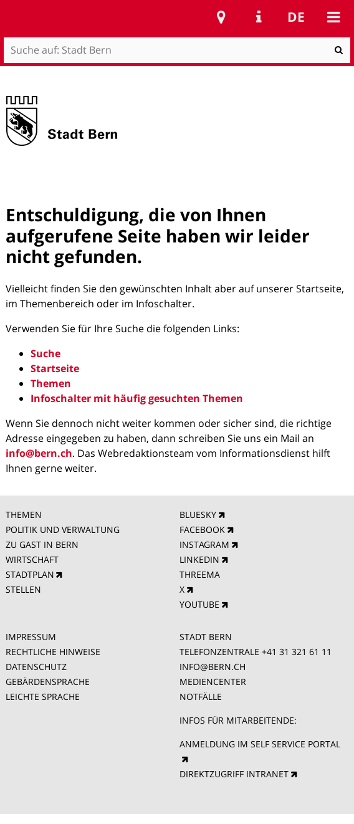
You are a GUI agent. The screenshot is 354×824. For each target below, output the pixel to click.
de (296, 17)
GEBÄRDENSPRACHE (48, 681)
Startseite (55, 368)
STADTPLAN (30, 574)
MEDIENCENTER (212, 681)
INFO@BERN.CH (212, 667)
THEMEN (24, 514)
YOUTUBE (199, 604)
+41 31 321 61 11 (297, 652)
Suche (45, 353)
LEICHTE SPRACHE (43, 696)
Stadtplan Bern (221, 17)
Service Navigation (258, 17)
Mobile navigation (333, 17)
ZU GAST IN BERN (42, 544)
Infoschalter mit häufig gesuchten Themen (137, 398)
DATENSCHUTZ (36, 667)
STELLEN (23, 589)
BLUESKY (197, 514)
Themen (51, 383)
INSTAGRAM (204, 544)
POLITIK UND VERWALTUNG (63, 529)
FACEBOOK (202, 529)
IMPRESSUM (31, 637)
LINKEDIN (199, 559)
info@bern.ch (39, 453)
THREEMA (199, 574)
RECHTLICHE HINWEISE (53, 652)
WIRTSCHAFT (32, 559)
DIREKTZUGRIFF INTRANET (234, 774)
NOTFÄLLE (200, 696)
